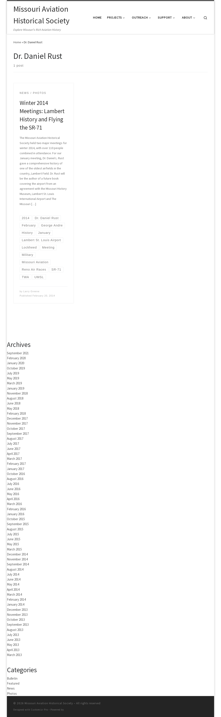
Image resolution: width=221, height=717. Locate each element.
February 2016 (16, 509)
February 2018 (16, 413)
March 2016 (14, 504)
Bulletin (12, 678)
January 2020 (15, 363)
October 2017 (16, 429)
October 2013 (16, 620)
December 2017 (17, 418)
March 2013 (14, 655)
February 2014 (16, 599)
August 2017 (15, 438)
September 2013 (18, 624)
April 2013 (13, 650)
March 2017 (14, 459)
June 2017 (13, 449)
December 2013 (17, 610)
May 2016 (13, 494)
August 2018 (15, 398)
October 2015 (16, 519)
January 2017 (15, 469)
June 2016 (13, 489)
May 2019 (13, 378)
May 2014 (13, 584)
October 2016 (16, 474)
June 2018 (13, 403)
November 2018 (17, 393)
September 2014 (18, 564)
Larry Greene (31, 291)
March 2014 (14, 594)
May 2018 (13, 408)
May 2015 (13, 544)
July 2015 (13, 534)
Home (17, 42)
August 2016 (15, 479)
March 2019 (14, 383)
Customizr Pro (39, 709)
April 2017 (13, 454)
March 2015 (14, 549)
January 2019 (15, 388)
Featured (13, 683)
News (11, 688)
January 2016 (15, 514)
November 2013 (17, 615)
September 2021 (18, 353)
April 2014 (13, 589)
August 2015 (15, 529)
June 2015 (13, 539)
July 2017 (13, 443)
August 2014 (15, 569)
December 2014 (17, 554)
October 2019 (16, 368)
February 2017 (16, 464)
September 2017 (18, 433)
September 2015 (18, 524)
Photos (12, 693)
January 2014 (15, 604)
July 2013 (13, 635)
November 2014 (17, 559)
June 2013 (13, 640)
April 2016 (13, 499)
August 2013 (15, 630)
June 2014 (13, 579)
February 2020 (16, 358)
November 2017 (17, 423)
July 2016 (13, 484)
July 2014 (13, 574)
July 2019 (13, 373)
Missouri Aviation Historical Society (49, 703)
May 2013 (13, 645)
